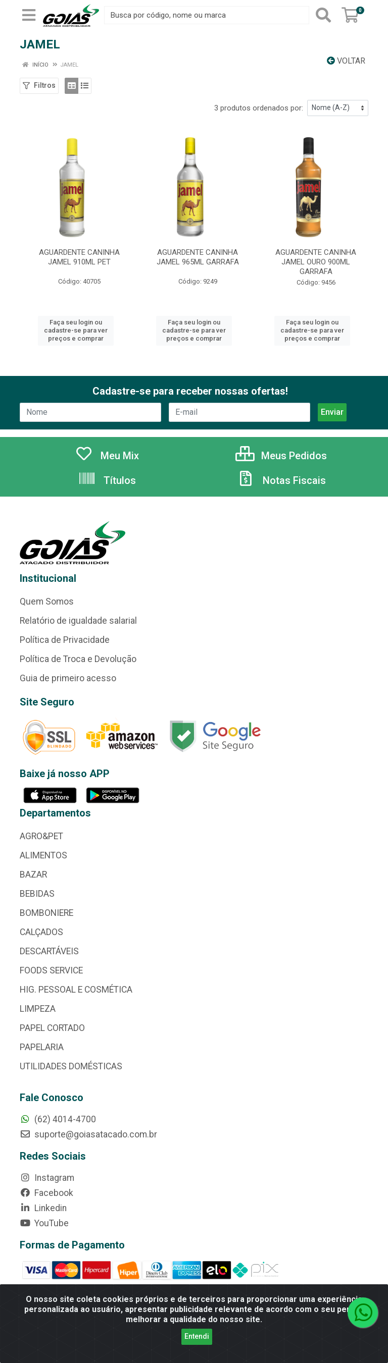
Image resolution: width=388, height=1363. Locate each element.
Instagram (47, 1178)
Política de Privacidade (65, 640)
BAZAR (33, 874)
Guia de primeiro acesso (68, 678)
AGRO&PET (41, 836)
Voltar (346, 61)
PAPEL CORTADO (52, 1028)
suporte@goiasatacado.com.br (88, 1134)
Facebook (46, 1193)
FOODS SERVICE (51, 970)
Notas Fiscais (281, 480)
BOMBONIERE (46, 913)
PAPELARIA (42, 1047)
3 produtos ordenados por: (258, 108)
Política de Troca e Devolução (78, 659)
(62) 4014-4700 (58, 1119)
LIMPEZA (38, 1009)
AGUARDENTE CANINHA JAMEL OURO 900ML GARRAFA (315, 262)
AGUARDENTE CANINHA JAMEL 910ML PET (79, 257)
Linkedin (43, 1208)
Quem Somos (47, 601)
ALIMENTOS (43, 855)
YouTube (44, 1223)
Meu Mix (107, 456)
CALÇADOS (41, 932)
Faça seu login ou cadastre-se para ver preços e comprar (76, 330)
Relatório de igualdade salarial (78, 621)
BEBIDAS (37, 894)
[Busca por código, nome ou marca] (206, 15)
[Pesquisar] (323, 15)
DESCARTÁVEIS (49, 951)
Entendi (196, 1336)
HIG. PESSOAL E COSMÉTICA (76, 990)
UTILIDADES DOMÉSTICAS (71, 1066)
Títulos (107, 480)
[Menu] (29, 15)
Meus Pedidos (281, 456)
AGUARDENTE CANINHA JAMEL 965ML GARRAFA (198, 257)
